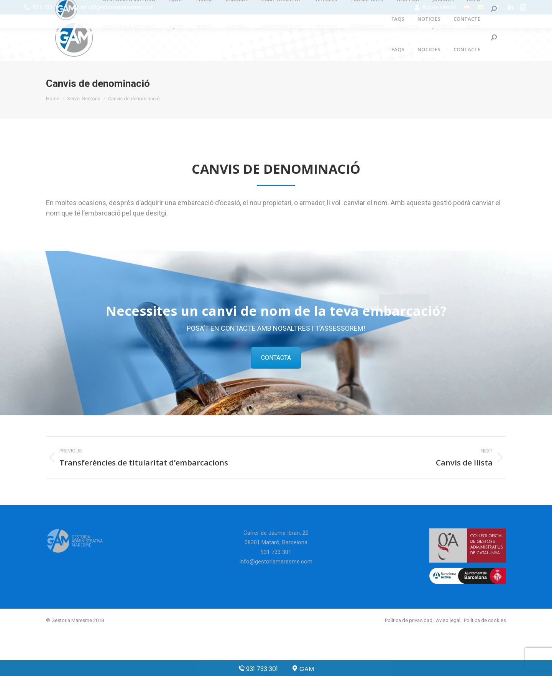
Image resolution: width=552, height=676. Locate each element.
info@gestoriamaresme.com (117, 7)
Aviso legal (448, 620)
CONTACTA (276, 357)
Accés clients (435, 7)
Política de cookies (485, 620)
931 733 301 (48, 7)
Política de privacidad (408, 620)
